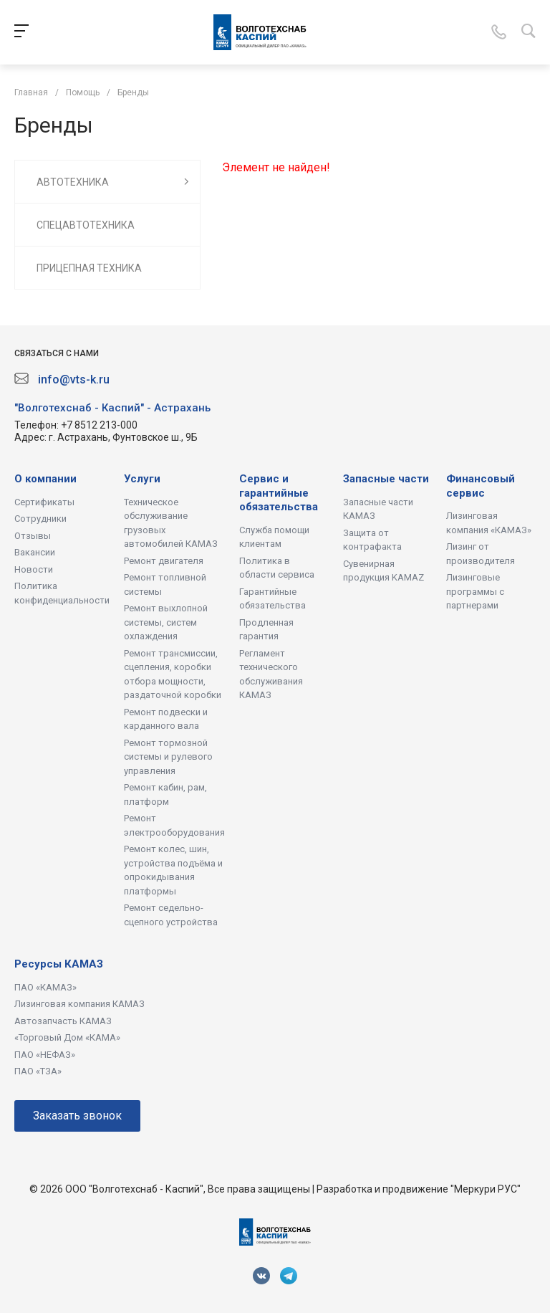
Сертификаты (44, 502)
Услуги (142, 478)
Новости (33, 569)
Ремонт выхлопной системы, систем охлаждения (166, 622)
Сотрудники (40, 518)
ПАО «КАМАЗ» (45, 987)
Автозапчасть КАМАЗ (63, 1021)
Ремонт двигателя (163, 560)
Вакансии (34, 552)
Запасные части (386, 478)
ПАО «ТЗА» (38, 1071)
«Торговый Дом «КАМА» (67, 1037)
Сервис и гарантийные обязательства (278, 492)
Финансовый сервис (480, 486)
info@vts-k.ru (74, 379)
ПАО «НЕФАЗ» (44, 1054)
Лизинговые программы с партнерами (475, 591)
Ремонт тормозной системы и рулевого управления (168, 756)
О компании (45, 478)
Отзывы (32, 535)
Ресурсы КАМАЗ (58, 964)
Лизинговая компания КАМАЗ (79, 1003)
